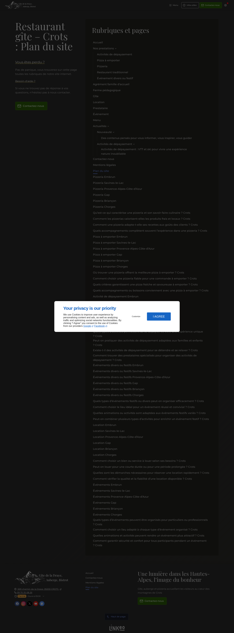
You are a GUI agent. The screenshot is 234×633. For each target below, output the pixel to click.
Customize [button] (136, 316)
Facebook (99, 326)
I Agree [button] (159, 316)
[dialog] (117, 316)
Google (87, 326)
